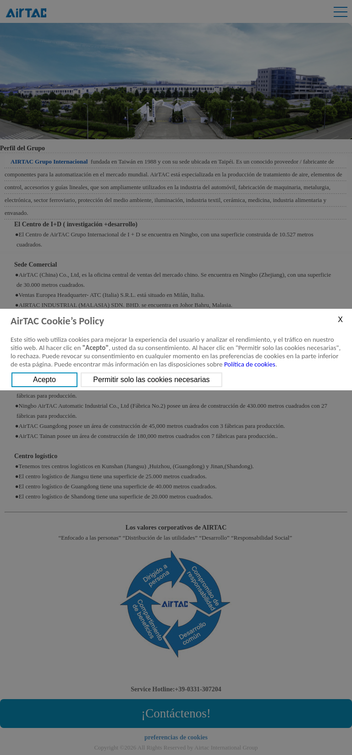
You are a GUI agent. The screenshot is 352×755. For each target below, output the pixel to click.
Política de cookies (249, 364)
